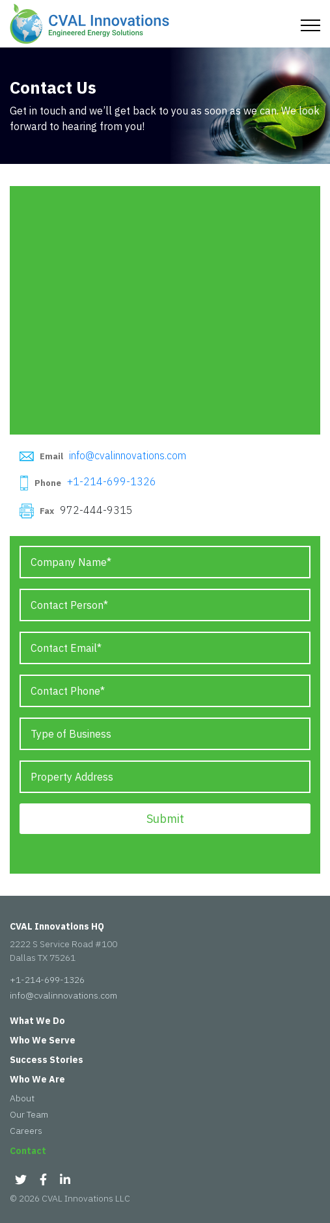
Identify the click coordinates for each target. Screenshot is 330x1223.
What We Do (37, 1021)
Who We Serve (43, 1040)
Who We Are (37, 1079)
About (22, 1098)
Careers (26, 1130)
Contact (28, 1151)
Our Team (29, 1114)
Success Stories (46, 1060)
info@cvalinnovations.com (127, 455)
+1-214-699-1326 (111, 482)
